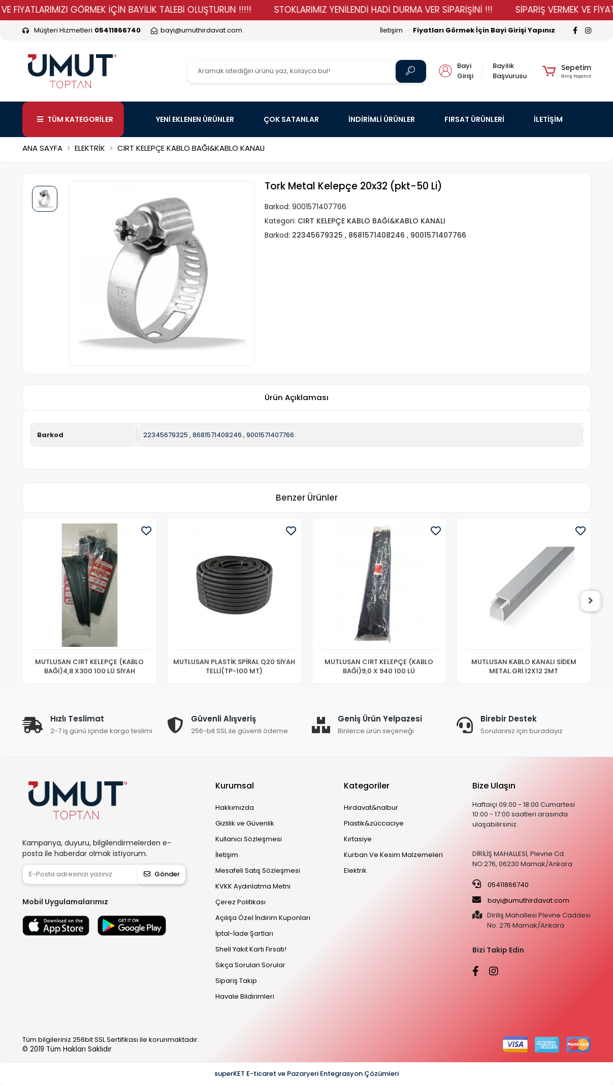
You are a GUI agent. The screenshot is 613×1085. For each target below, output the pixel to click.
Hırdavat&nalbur (371, 807)
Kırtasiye (358, 839)
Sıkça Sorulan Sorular (250, 965)
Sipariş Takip (236, 980)
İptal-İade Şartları (244, 933)
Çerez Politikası (240, 902)
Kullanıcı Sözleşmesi (248, 839)
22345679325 (165, 435)
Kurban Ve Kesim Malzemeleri (393, 855)
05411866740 (500, 884)
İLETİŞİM (548, 119)
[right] (591, 601)
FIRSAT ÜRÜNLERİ (474, 119)
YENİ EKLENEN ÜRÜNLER (195, 119)
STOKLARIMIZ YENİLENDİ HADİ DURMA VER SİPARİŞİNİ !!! (404, 10)
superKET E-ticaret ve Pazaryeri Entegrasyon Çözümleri (306, 1073)
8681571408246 (217, 435)
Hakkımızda (234, 807)
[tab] (297, 397)
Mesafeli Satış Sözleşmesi (257, 870)
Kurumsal (234, 786)
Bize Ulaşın (493, 786)
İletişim (391, 30)
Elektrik (355, 870)
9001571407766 (270, 435)
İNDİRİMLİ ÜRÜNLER (381, 119)
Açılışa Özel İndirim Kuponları (262, 918)
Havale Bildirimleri (244, 996)
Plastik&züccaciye (374, 823)
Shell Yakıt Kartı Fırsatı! (250, 949)
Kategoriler (367, 786)
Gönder (162, 874)
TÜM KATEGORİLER (75, 119)
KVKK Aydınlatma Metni (253, 886)
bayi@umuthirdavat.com (520, 900)
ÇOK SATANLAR (291, 119)
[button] (566, 71)
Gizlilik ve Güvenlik (244, 823)
